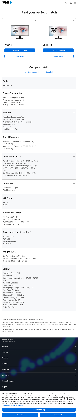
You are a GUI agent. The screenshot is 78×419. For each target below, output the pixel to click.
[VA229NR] (19, 44)
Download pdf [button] (32, 72)
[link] (19, 56)
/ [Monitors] (17, 340)
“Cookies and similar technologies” (13, 405)
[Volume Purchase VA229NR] (19, 50)
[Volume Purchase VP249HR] (58, 50)
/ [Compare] (23, 340)
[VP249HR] (58, 44)
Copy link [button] (48, 72)
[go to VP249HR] (58, 32)
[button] (66, 2)
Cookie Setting (39, 410)
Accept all (58, 415)
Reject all (20, 415)
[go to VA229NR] (20, 32)
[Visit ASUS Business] (8, 340)
